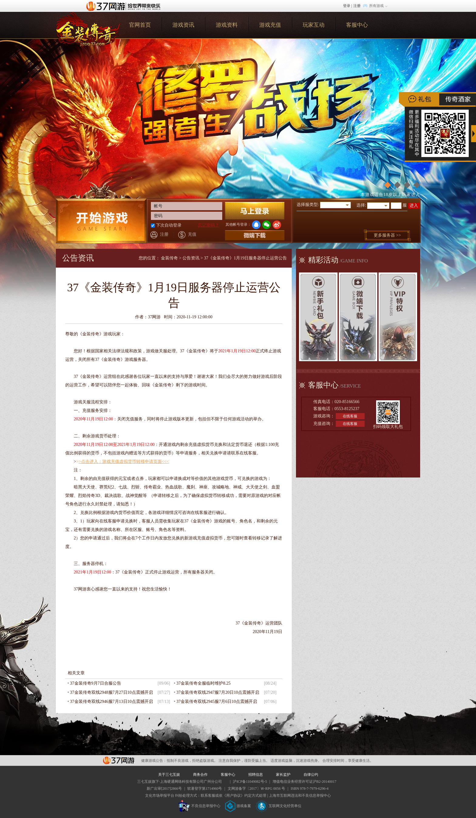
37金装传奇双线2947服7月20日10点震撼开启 (217, 692)
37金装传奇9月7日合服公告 (95, 683)
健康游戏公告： (154, 760)
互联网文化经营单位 (279, 806)
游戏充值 (270, 25)
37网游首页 (124, 6)
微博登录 (277, 225)
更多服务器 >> (387, 235)
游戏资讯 (183, 25)
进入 (414, 205)
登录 (346, 6)
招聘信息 (255, 774)
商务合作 (200, 774)
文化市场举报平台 (159, 795)
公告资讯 (190, 258)
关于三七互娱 (169, 774)
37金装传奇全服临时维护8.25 (203, 683)
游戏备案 (238, 806)
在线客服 (350, 416)
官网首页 (88, 29)
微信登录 (266, 225)
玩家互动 (314, 25)
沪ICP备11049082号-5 (250, 781)
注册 (357, 6)
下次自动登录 (169, 225)
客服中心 (357, 25)
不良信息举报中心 (199, 806)
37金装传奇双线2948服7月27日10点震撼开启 (111, 692)
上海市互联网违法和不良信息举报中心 (300, 795)
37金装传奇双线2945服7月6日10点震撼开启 (216, 701)
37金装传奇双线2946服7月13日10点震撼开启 (111, 701)
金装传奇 (169, 258)
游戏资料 (227, 25)
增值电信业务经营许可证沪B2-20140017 (304, 781)
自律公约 (311, 774)
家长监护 (283, 774)
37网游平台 (118, 760)
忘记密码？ (208, 225)
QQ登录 (256, 225)
